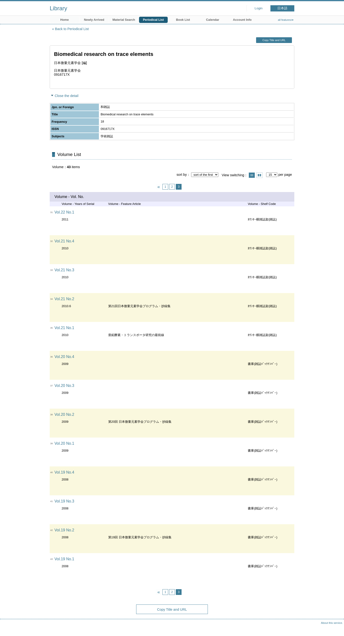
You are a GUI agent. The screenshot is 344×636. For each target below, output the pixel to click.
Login (259, 8)
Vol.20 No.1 (64, 443)
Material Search (124, 19)
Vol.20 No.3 (64, 386)
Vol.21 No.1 (64, 328)
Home (64, 19)
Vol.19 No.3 (64, 501)
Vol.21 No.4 (64, 241)
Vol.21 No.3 (64, 270)
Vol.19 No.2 (64, 530)
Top (336, 628)
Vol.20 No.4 (64, 357)
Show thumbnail (259, 175)
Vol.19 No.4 (64, 472)
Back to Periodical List (72, 29)
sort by (182, 174)
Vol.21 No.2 (64, 299)
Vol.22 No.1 (64, 212)
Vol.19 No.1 (64, 559)
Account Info (242, 19)
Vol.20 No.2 (64, 414)
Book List (183, 19)
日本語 (282, 8)
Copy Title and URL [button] (273, 40)
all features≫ (286, 19)
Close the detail (66, 96)
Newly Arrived (94, 19)
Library (58, 8)
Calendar (212, 19)
